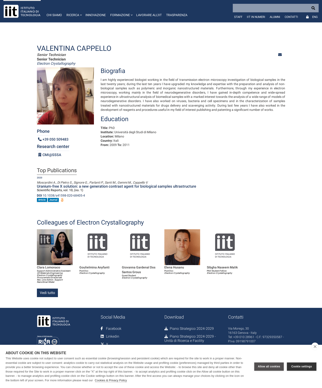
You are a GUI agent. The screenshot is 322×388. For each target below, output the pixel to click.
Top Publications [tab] (57, 171)
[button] (73, 11)
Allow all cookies (269, 366)
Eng (315, 17)
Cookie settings (301, 366)
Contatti (291, 17)
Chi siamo (54, 15)
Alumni (275, 17)
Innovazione (95, 15)
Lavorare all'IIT (149, 15)
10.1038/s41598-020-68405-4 (61, 195)
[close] (315, 346)
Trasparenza (176, 15)
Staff (238, 17)
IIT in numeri (256, 17)
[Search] (276, 8)
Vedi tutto (47, 293)
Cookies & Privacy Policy (111, 380)
